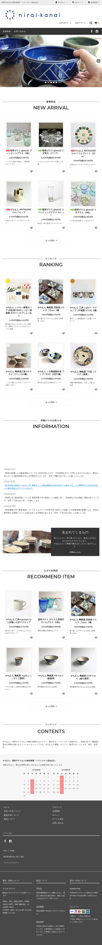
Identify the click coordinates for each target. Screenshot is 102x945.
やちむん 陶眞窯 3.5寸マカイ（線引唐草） (83, 674)
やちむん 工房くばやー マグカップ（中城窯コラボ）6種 (83, 307)
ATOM (10, 846)
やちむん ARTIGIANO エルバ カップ (18, 210)
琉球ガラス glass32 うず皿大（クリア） (51, 152)
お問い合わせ (20, 31)
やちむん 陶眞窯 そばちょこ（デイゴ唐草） (18, 674)
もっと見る (51, 239)
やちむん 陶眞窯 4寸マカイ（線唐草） (51, 674)
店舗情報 (7, 31)
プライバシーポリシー (12, 854)
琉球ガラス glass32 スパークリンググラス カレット (51, 212)
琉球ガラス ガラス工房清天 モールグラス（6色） (51, 618)
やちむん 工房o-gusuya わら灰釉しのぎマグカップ (18, 618)
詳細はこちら (75, 549)
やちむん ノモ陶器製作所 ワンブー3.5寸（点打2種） (51, 371)
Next (98, 61)
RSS (5, 846)
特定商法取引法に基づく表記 (15, 850)
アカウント (61, 2)
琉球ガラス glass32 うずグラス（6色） (83, 211)
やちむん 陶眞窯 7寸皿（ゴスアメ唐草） (83, 371)
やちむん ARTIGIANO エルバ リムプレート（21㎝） (83, 153)
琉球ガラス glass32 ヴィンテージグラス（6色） (19, 152)
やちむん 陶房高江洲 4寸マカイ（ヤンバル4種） (19, 371)
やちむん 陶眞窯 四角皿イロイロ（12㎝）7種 (51, 307)
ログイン (78, 2)
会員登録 (94, 2)
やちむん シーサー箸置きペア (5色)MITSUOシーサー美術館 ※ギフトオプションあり (19, 310)
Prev (3, 61)
